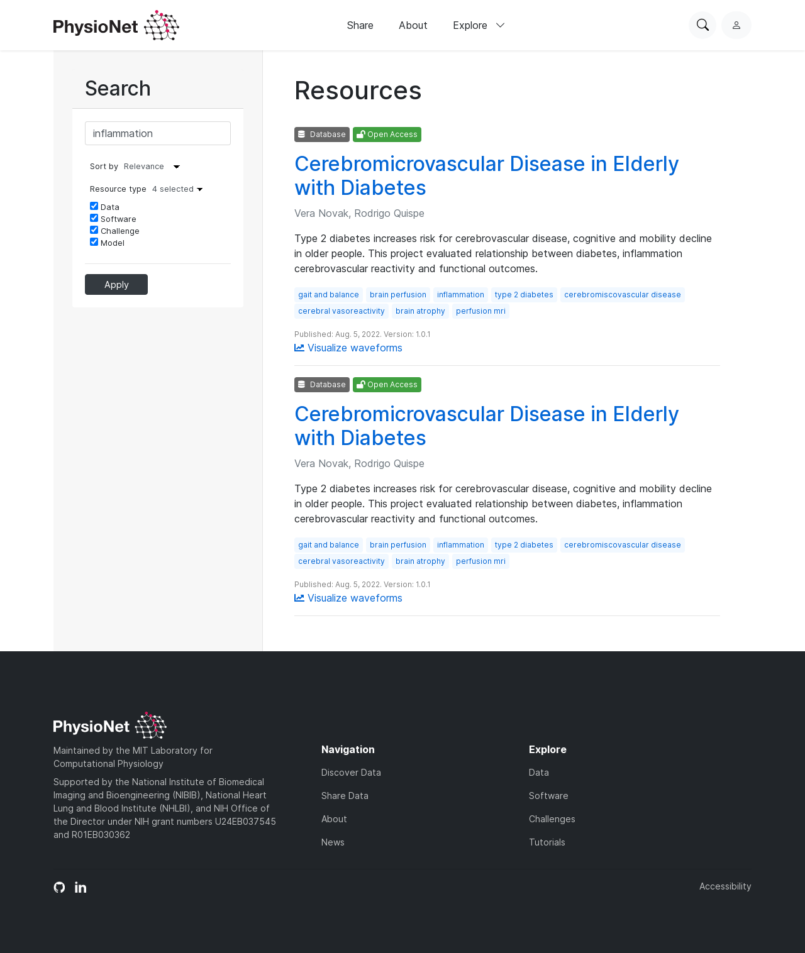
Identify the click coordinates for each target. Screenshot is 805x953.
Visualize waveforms (348, 347)
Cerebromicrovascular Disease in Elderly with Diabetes (486, 175)
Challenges (552, 818)
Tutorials (547, 842)
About (413, 25)
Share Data (345, 795)
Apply (116, 284)
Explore (479, 25)
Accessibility (725, 886)
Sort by (104, 166)
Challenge (115, 231)
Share (360, 25)
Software (113, 219)
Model (107, 243)
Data (104, 207)
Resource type (149, 189)
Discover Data (351, 772)
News (333, 842)
